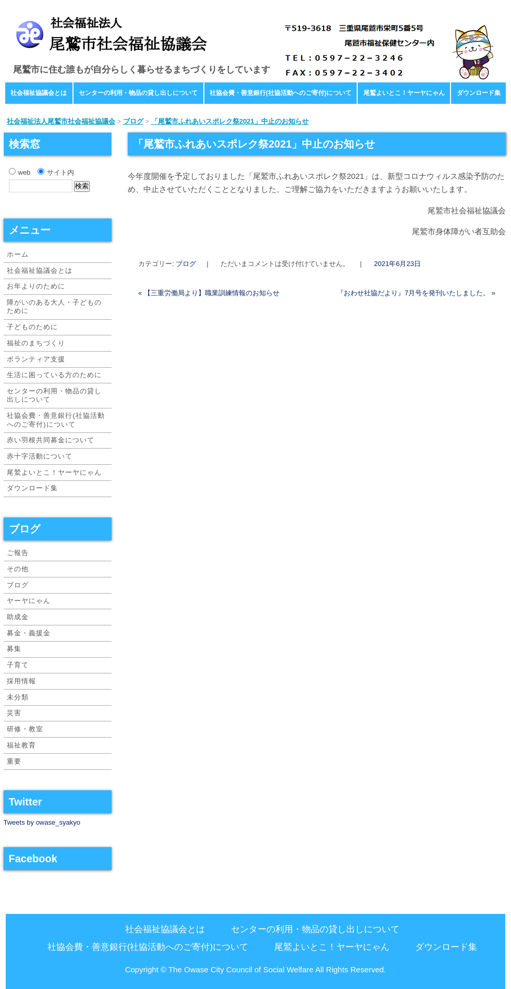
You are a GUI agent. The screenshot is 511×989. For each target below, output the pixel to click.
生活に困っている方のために (54, 375)
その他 (18, 569)
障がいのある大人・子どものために (54, 306)
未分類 (18, 697)
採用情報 (21, 681)
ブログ (186, 264)
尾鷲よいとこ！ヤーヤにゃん (404, 93)
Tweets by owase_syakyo (42, 822)
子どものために (32, 327)
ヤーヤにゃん (29, 601)
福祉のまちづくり (36, 343)
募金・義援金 (29, 633)
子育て (18, 665)
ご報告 (18, 553)
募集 (14, 649)
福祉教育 (21, 745)
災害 (14, 713)
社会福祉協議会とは (38, 93)
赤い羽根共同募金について (50, 440)
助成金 (18, 617)
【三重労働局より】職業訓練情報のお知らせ (208, 293)
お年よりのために (36, 286)
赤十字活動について (39, 456)
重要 (14, 761)
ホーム (18, 254)
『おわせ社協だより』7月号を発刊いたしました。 (416, 293)
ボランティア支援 (36, 359)
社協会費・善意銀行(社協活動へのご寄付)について (280, 93)
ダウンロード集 (479, 93)
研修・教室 (25, 729)
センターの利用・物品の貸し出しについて (138, 93)
